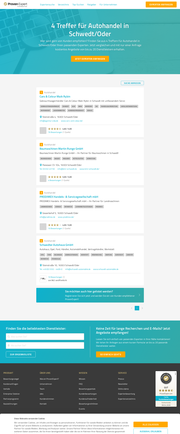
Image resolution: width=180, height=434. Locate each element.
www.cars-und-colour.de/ (72, 120)
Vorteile (6, 388)
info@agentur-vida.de (49, 120)
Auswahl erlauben (150, 411)
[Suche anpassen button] (132, 83)
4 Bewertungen (54, 180)
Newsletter (123, 384)
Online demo (123, 388)
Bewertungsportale (87, 388)
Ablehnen (150, 420)
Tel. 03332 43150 (47, 168)
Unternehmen (46, 384)
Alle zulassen (151, 405)
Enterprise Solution (11, 393)
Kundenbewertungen (88, 393)
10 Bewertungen (55, 228)
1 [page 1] (137, 308)
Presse (121, 378)
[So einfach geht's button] (110, 354)
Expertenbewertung (126, 393)
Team (42, 388)
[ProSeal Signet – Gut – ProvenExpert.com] (166, 384)
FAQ (80, 384)
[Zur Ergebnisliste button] (21, 354)
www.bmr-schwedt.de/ (90, 168)
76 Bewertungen (55, 132)
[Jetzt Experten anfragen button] (90, 59)
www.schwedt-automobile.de (105, 269)
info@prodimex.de (47, 217)
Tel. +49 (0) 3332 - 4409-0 (51, 269)
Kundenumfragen (10, 384)
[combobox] (45, 336)
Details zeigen (110, 428)
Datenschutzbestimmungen (38, 421)
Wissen (82, 378)
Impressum (19, 421)
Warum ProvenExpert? (49, 378)
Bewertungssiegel (11, 378)
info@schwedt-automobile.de (77, 269)
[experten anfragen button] (161, 4)
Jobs (41, 393)
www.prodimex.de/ (66, 217)
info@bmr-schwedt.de (67, 168)
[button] (47, 4)
